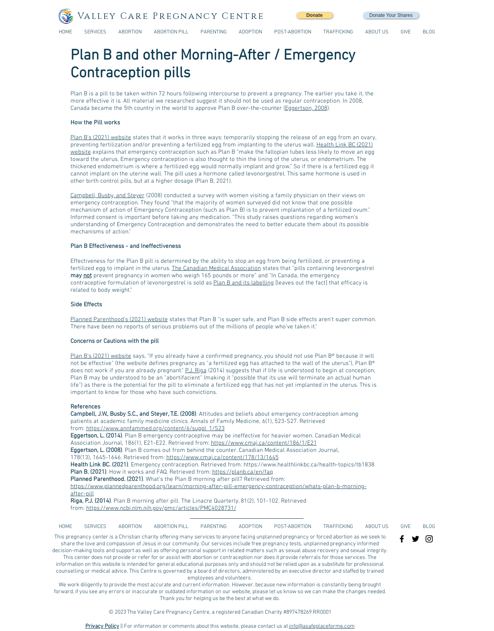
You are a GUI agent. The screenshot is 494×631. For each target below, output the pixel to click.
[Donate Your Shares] (391, 15)
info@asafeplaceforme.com (322, 626)
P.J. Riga (196, 370)
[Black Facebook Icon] (402, 539)
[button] (338, 32)
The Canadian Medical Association (216, 268)
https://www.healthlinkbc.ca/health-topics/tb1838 (309, 464)
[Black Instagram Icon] (429, 539)
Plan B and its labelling (243, 283)
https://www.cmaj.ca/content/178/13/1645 (222, 457)
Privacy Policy (102, 626)
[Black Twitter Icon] (415, 539)
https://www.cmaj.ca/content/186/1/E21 (264, 443)
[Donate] (315, 15)
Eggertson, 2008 (306, 108)
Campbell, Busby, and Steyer (107, 195)
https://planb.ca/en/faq (242, 472)
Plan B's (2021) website (100, 137)
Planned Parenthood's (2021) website (119, 319)
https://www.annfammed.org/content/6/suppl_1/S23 (155, 428)
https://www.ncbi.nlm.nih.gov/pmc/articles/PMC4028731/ (161, 508)
